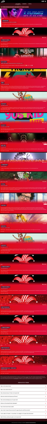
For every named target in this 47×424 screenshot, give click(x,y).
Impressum (27, 422)
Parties (29, 3)
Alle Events (18, 3)
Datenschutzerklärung (32, 422)
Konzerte (24, 3)
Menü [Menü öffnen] (44, 1)
